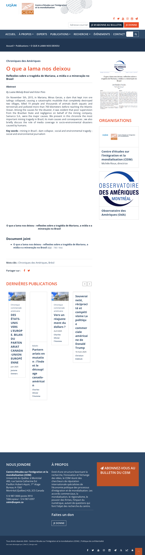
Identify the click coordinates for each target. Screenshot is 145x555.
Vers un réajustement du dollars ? (60, 321)
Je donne (58, 523)
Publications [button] (59, 34)
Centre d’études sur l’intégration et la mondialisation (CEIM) (117, 155)
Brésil (51, 262)
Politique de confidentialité (92, 541)
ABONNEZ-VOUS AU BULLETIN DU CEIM (117, 470)
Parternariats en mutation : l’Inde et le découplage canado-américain (38, 367)
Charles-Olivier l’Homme (36, 392)
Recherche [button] (81, 34)
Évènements (102, 34)
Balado (35, 345)
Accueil (10, 34)
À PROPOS (60, 464)
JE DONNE (131, 24)
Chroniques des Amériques (23, 61)
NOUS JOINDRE (18, 464)
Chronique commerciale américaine (16, 307)
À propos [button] (25, 34)
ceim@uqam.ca (15, 502)
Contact (119, 34)
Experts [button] (42, 34)
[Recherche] (129, 34)
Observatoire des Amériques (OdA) (114, 213)
